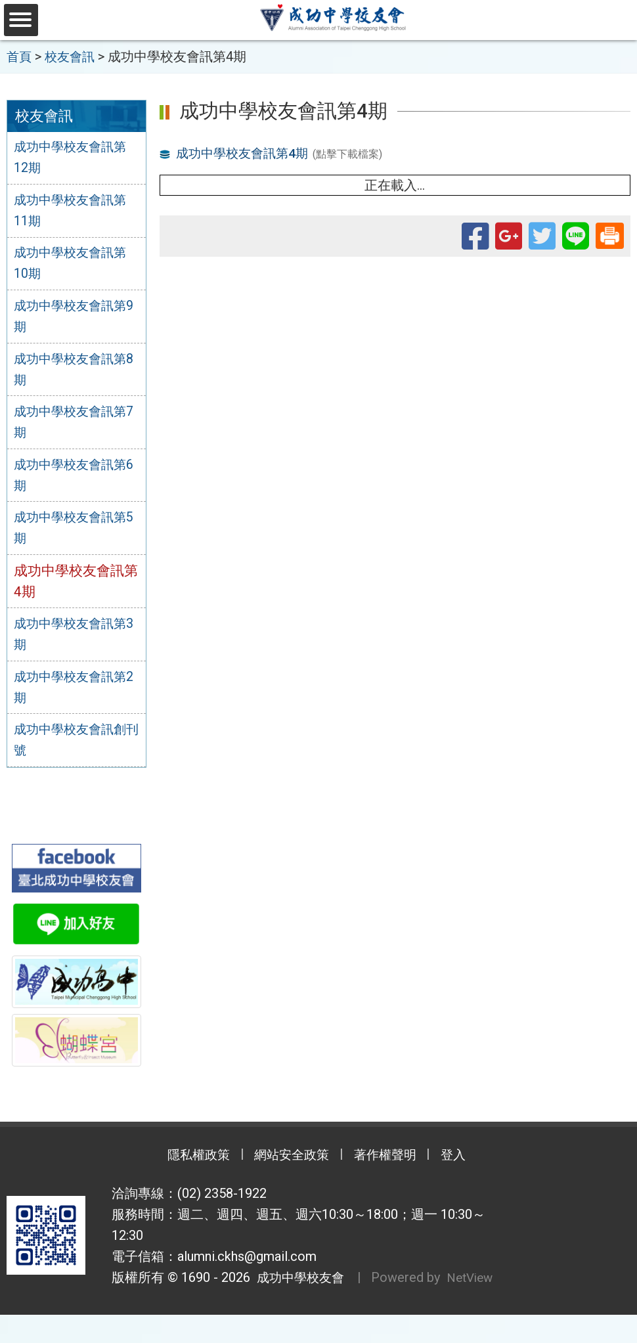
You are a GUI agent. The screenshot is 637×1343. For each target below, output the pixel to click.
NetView (156, 1306)
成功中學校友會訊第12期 (76, 158)
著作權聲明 (391, 1163)
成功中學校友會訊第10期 (76, 265)
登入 (466, 1163)
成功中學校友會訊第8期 (76, 372)
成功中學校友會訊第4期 (246, 152)
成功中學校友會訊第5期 (76, 533)
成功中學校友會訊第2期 (76, 693)
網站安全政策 (289, 1163)
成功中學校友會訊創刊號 (76, 747)
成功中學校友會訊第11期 (76, 212)
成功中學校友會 (299, 1285)
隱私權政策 (187, 1163)
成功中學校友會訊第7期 (76, 426)
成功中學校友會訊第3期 (76, 640)
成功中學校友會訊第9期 (76, 319)
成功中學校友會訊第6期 (76, 479)
